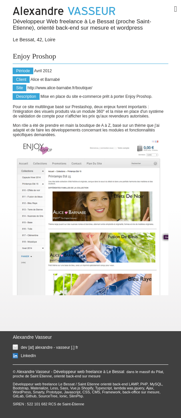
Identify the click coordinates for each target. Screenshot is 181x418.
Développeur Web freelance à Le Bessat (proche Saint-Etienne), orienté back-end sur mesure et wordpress (82, 24)
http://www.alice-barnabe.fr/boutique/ (60, 88)
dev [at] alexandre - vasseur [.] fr (49, 347)
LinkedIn (28, 355)
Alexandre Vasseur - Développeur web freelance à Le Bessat (71, 371)
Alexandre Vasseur (32, 337)
